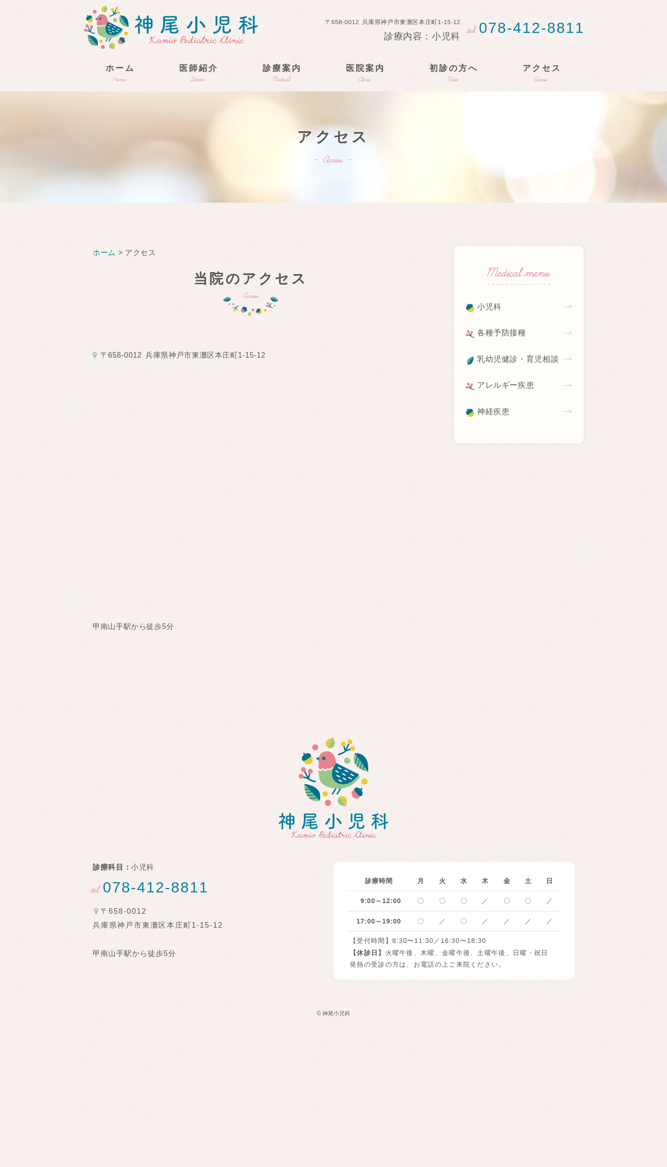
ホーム (105, 252)
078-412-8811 (526, 27)
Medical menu (518, 274)
